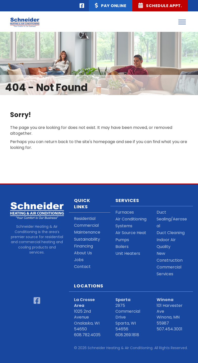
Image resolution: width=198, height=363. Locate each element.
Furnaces (124, 212)
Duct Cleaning (171, 233)
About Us (83, 253)
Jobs (79, 260)
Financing (83, 246)
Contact (82, 266)
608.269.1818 (127, 335)
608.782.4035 (87, 335)
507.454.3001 (169, 329)
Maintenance (87, 232)
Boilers (122, 246)
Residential (84, 218)
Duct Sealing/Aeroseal (172, 219)
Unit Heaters (127, 253)
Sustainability (87, 239)
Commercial (86, 225)
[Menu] (182, 22)
